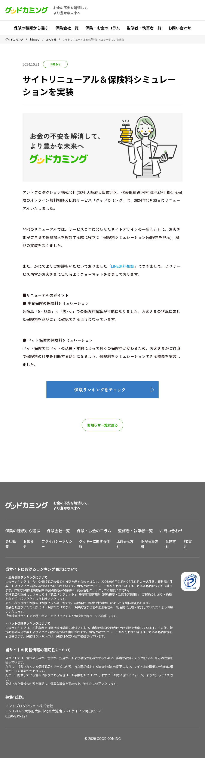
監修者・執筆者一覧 (144, 28)
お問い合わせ (179, 28)
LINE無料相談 (122, 266)
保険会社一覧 (67, 28)
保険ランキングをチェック (100, 390)
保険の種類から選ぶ (31, 28)
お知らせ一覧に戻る (102, 425)
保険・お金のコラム (102, 28)
